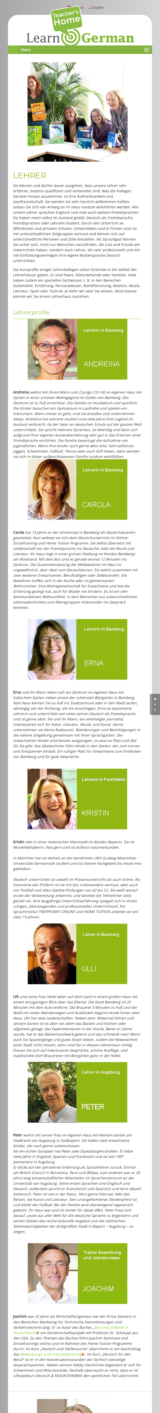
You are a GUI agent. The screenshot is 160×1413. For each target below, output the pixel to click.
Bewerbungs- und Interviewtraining (52, 1354)
